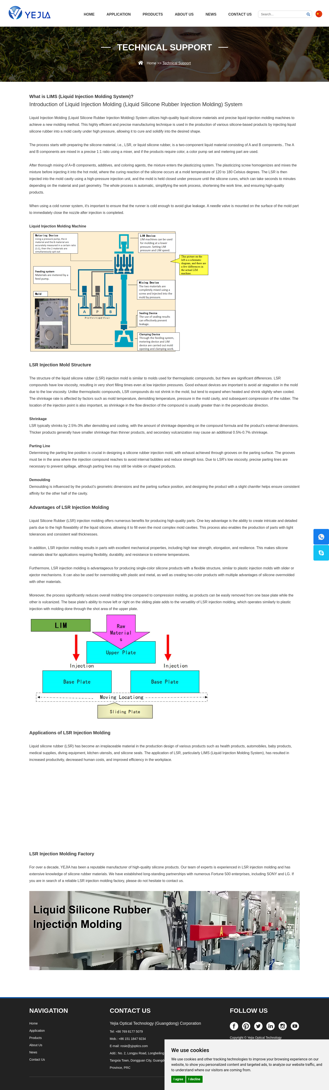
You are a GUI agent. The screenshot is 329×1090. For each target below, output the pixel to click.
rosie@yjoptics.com (134, 1046)
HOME (89, 14)
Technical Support (165, 47)
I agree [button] (178, 1079)
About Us (184, 14)
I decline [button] (194, 1079)
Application (119, 14)
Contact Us (240, 14)
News (211, 14)
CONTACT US (130, 1010)
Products (153, 14)
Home (151, 63)
